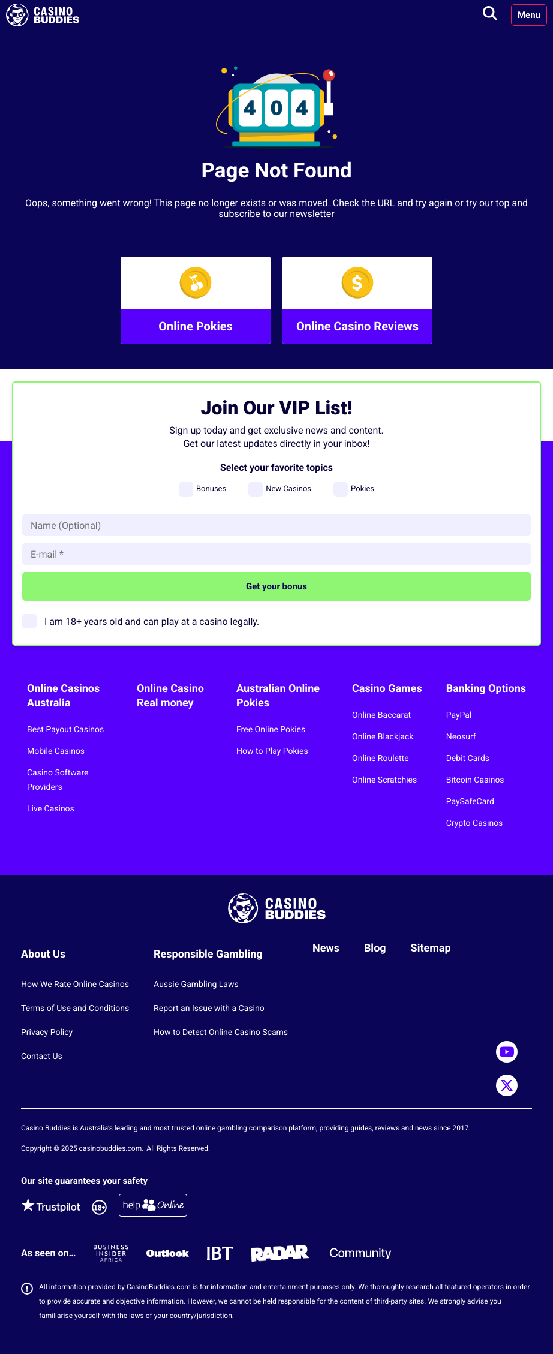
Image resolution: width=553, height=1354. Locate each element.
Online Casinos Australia (63, 695)
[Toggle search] (490, 15)
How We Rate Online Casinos (75, 984)
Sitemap (431, 948)
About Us (43, 954)
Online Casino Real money (170, 695)
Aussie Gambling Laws (196, 984)
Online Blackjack (382, 737)
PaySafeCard (470, 802)
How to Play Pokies (272, 751)
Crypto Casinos (474, 823)
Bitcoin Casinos (475, 780)
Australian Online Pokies (278, 695)
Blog (375, 948)
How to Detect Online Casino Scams (221, 1032)
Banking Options (486, 688)
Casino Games (387, 688)
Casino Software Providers (57, 780)
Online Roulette (380, 758)
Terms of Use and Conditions (75, 1008)
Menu (529, 15)
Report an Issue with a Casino (209, 1008)
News (325, 948)
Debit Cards (467, 758)
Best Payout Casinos (65, 730)
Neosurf (461, 737)
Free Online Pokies (270, 730)
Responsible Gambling (208, 954)
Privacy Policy (47, 1032)
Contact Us (41, 1056)
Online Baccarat (381, 715)
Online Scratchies (384, 780)
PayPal (459, 715)
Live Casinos (50, 809)
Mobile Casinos (56, 751)
